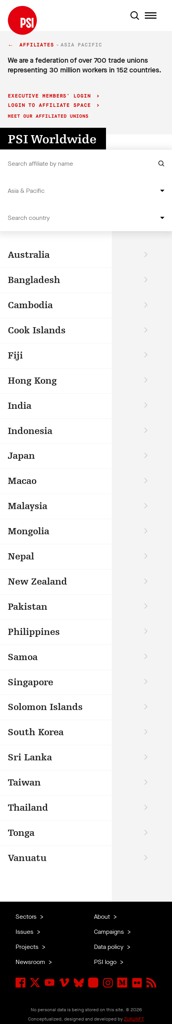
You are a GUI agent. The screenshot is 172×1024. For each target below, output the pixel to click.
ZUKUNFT (134, 1019)
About (102, 917)
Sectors (27, 917)
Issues (25, 932)
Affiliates (36, 45)
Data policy (109, 947)
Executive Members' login (51, 96)
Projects (28, 947)
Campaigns (109, 932)
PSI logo (106, 962)
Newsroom (31, 962)
